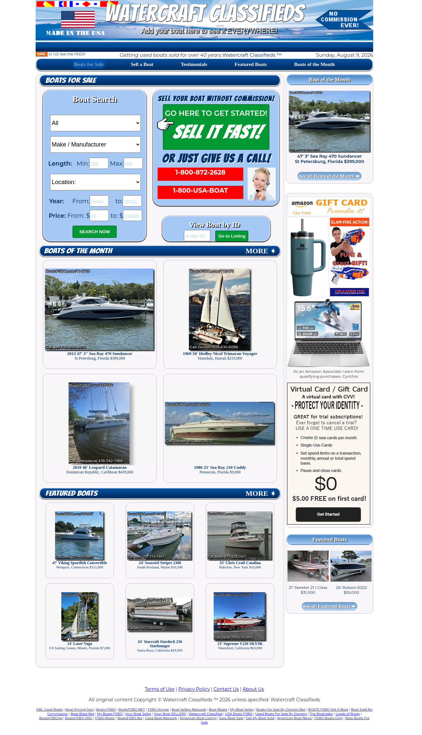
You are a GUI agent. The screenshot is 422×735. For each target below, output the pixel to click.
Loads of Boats (348, 714)
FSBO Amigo (158, 709)
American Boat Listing (198, 718)
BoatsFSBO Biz (129, 718)
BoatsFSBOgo (50, 718)
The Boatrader (321, 714)
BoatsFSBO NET (131, 709)
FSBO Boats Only (329, 718)
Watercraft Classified (205, 714)
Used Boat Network (161, 718)
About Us (253, 689)
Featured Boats (251, 64)
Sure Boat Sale (231, 718)
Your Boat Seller (138, 714)
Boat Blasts (218, 709)
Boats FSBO (106, 709)
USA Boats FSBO (239, 714)
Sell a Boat (142, 64)
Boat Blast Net (82, 714)
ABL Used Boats (49, 709)
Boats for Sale (89, 64)
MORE (261, 251)
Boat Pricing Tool (79, 709)
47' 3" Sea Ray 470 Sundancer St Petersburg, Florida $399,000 (329, 158)
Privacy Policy (194, 689)
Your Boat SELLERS (170, 714)
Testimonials (194, 64)
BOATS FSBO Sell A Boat (328, 709)
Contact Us (226, 689)
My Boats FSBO (109, 714)
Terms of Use (159, 689)
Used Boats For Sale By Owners (281, 714)
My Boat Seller (242, 709)
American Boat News (294, 718)
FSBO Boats (105, 718)
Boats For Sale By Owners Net (280, 709)
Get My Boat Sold (260, 718)
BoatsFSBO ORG (78, 718)
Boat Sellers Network (188, 709)
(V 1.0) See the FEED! (60, 54)
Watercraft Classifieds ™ (252, 55)
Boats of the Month (314, 64)
